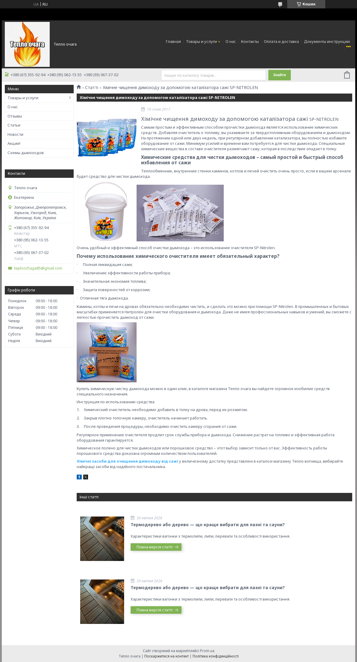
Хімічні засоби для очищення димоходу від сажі (127, 461)
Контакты (250, 41)
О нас (231, 41)
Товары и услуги (201, 41)
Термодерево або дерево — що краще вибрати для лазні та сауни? (208, 524)
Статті (91, 87)
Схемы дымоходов (25, 152)
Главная (173, 41)
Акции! (13, 143)
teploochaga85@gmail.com (38, 268)
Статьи (13, 125)
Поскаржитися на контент (166, 656)
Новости (15, 134)
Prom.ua (207, 650)
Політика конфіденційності (216, 656)
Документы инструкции (327, 41)
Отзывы (14, 116)
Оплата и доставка (281, 41)
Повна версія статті (155, 547)
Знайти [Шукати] (279, 75)
